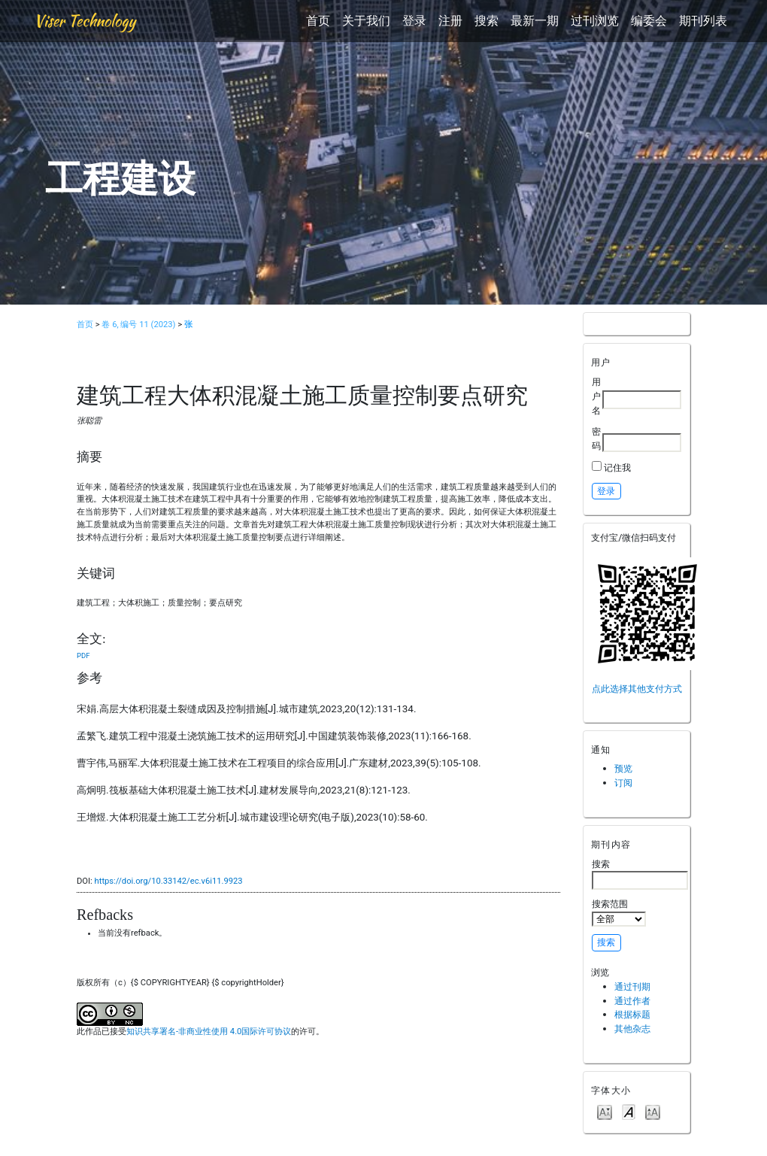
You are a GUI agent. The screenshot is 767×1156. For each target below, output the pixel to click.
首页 (318, 21)
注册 (450, 21)
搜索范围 (619, 912)
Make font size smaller (604, 1111)
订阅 (623, 782)
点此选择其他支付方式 (637, 688)
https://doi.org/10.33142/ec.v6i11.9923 (169, 881)
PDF (83, 655)
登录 (414, 21)
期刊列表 (703, 21)
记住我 (617, 467)
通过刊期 (632, 986)
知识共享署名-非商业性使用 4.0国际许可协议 (208, 1031)
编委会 (649, 21)
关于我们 (366, 21)
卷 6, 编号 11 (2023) (138, 324)
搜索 (486, 21)
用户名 (596, 395)
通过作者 (632, 1000)
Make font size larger (652, 1111)
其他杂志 (632, 1028)
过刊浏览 (595, 21)
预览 (623, 768)
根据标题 (632, 1014)
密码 (596, 438)
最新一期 (535, 21)
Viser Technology (84, 21)
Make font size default (628, 1111)
